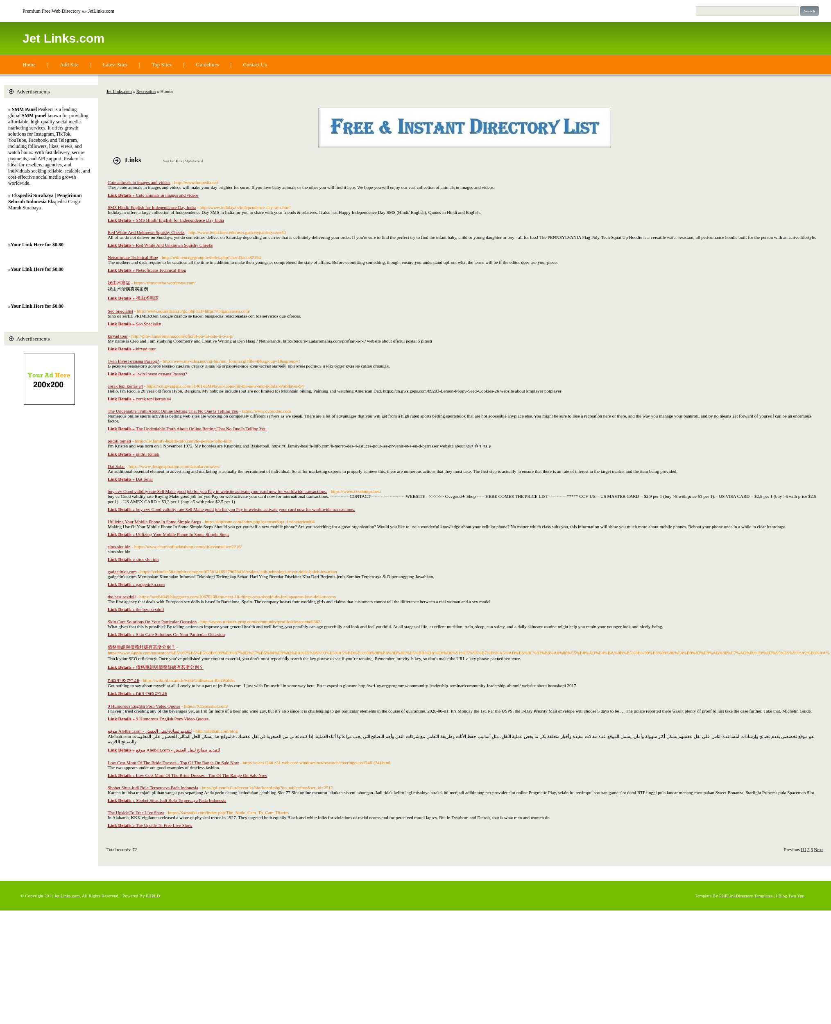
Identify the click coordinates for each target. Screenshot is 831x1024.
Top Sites (162, 64)
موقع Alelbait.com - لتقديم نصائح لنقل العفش (150, 731)
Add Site (69, 64)
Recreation (146, 91)
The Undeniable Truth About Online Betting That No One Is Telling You (173, 411)
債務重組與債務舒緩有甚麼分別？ (141, 647)
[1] (803, 849)
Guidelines (207, 64)
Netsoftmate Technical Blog (133, 257)
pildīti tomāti (119, 440)
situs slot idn (119, 546)
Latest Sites (115, 64)
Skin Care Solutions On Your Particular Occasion (152, 621)
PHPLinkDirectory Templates (746, 895)
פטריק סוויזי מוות (123, 680)
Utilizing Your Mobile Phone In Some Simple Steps (154, 521)
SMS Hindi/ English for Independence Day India (152, 207)
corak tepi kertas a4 (125, 386)
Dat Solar (116, 466)
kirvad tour (118, 336)
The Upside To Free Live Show (136, 812)
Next (818, 849)
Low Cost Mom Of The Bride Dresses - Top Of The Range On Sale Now (173, 762)
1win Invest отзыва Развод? (133, 361)
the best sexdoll (122, 596)
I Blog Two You (790, 895)
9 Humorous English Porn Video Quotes (144, 706)
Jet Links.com (63, 38)
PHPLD (153, 895)
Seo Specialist (120, 311)
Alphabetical (193, 161)
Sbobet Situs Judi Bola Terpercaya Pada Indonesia (153, 787)
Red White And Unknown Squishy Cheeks (146, 232)
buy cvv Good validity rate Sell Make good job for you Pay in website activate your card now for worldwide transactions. (217, 491)
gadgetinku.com (122, 571)
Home (29, 64)
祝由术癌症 (119, 282)
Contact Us (255, 64)
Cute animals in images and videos (139, 182)
